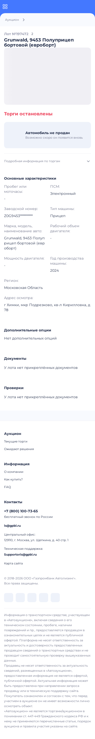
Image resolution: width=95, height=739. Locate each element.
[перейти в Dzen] (31, 597)
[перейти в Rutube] (43, 597)
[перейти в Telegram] (20, 597)
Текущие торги (15, 441)
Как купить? (13, 479)
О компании (13, 472)
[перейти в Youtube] (55, 597)
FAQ (7, 487)
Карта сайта (13, 563)
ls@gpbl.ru (12, 525)
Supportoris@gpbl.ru (20, 554)
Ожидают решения (19, 449)
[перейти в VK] (8, 597)
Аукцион (12, 20)
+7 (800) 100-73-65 (21, 511)
